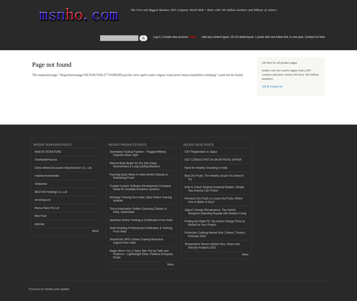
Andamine (41, 183)
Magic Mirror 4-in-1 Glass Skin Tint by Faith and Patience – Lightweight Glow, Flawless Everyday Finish (141, 254)
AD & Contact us (272, 86)
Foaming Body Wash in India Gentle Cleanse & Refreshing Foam (139, 176)
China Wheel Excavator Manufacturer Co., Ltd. (63, 167)
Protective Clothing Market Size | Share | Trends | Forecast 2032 (215, 234)
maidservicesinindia (47, 175)
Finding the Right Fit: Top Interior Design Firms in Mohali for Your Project (215, 223)
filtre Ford (40, 216)
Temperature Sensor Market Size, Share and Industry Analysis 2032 (212, 245)
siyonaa (39, 224)
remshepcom (43, 200)
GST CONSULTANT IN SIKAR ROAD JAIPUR (213, 159)
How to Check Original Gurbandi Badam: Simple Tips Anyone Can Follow (214, 188)
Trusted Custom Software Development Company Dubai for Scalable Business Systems (140, 187)
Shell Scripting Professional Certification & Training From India (141, 229)
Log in (157, 37)
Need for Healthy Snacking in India (206, 167)
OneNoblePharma (46, 159)
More (95, 231)
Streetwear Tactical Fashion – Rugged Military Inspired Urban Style (138, 153)
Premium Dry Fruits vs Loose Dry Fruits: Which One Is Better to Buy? (214, 200)
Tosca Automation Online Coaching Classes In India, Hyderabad (138, 210)
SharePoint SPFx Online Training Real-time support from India (136, 241)
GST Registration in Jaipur (201, 151)
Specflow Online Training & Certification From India (141, 220)
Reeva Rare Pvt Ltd (47, 208)
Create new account (175, 37)
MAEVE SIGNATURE (48, 151)
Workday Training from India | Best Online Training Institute (141, 199)
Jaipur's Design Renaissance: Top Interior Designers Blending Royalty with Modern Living (215, 211)
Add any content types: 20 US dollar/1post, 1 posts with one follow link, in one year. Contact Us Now (263, 37)
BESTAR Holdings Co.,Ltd (51, 192)
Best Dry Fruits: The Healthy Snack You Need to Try (214, 177)
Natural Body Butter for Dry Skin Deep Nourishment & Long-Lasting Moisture (135, 165)
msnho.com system (57, 289)
